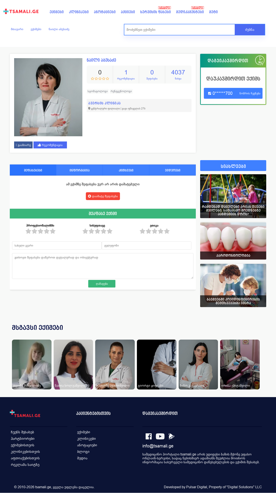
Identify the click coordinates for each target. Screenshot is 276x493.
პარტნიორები (23, 439)
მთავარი (17, 29)
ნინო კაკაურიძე (192, 385)
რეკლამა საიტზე (25, 465)
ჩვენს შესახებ (22, 432)
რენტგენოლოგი (121, 91)
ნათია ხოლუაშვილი (70, 385)
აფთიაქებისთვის (25, 458)
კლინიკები (79, 12)
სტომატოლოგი (98, 91)
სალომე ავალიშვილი (113, 385)
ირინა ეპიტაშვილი (235, 385)
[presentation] (257, 332)
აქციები (128, 12)
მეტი (213, 12)
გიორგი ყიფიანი (150, 385)
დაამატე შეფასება (103, 196)
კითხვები (126, 170)
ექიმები (57, 12)
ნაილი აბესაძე (59, 29)
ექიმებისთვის (22, 445)
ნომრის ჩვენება (249, 93)
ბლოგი (83, 452)
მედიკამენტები (190, 12)
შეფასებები (33, 170)
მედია (82, 458)
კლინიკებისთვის (25, 452)
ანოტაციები (105, 12)
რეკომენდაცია (50, 145)
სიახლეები (233, 166)
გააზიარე (23, 145)
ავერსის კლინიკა (104, 103)
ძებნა (249, 30)
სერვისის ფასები (155, 12)
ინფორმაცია (80, 170)
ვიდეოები (172, 170)
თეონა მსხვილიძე (27, 385)
